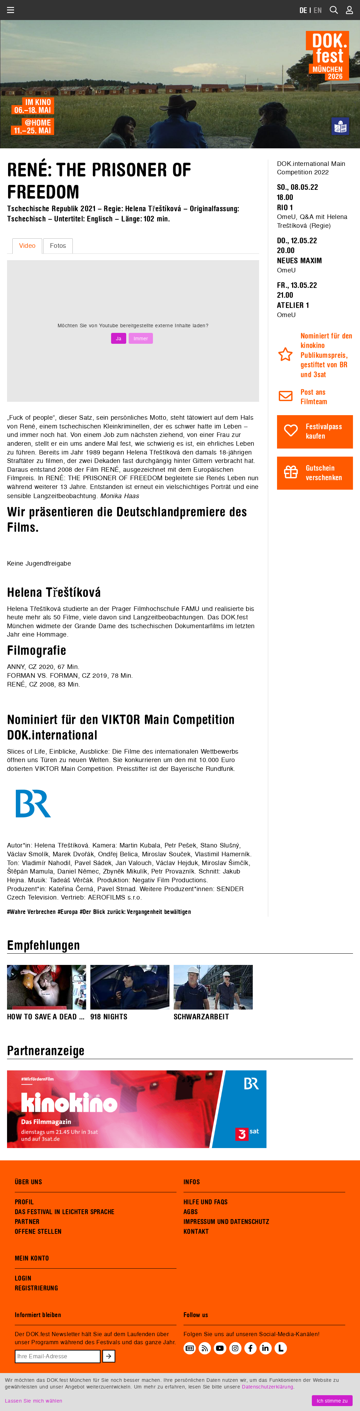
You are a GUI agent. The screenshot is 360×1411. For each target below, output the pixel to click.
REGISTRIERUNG (36, 1288)
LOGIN (23, 1278)
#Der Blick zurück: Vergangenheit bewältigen (135, 912)
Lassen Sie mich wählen (33, 1400)
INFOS (192, 1182)
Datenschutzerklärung (267, 1386)
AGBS (191, 1212)
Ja (118, 338)
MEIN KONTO (32, 1258)
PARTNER (27, 1221)
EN (318, 11)
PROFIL (24, 1202)
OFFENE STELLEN (38, 1231)
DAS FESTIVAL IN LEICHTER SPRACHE (64, 1212)
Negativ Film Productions (169, 880)
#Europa (68, 912)
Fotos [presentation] (58, 245)
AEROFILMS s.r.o (114, 897)
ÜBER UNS (28, 1182)
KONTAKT (196, 1231)
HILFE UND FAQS (205, 1202)
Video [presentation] (27, 245)
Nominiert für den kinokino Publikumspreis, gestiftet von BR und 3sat (327, 355)
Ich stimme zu (332, 1400)
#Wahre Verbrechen (31, 912)
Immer (141, 338)
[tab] (27, 246)
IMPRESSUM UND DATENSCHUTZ (227, 1221)
